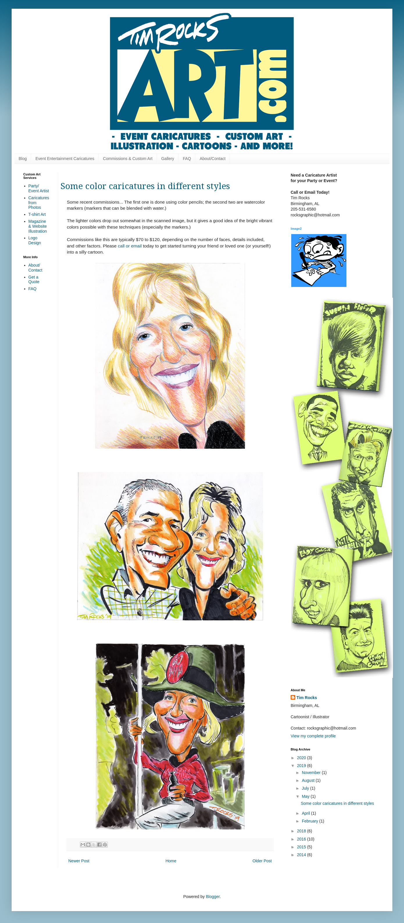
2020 (302, 757)
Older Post (262, 861)
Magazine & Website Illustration (37, 226)
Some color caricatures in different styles (337, 803)
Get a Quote (34, 279)
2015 (302, 847)
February (310, 821)
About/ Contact (35, 267)
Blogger (212, 896)
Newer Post (78, 861)
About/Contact (213, 158)
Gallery (167, 158)
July (306, 788)
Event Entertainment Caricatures (64, 158)
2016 (302, 839)
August (308, 780)
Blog (23, 158)
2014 (302, 854)
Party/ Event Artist (38, 188)
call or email (130, 245)
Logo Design (34, 240)
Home (170, 861)
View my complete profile (313, 736)
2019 (302, 765)
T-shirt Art (37, 214)
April (306, 813)
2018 (302, 831)
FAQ (187, 158)
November (311, 772)
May (306, 796)
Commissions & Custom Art (127, 158)
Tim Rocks (306, 697)
